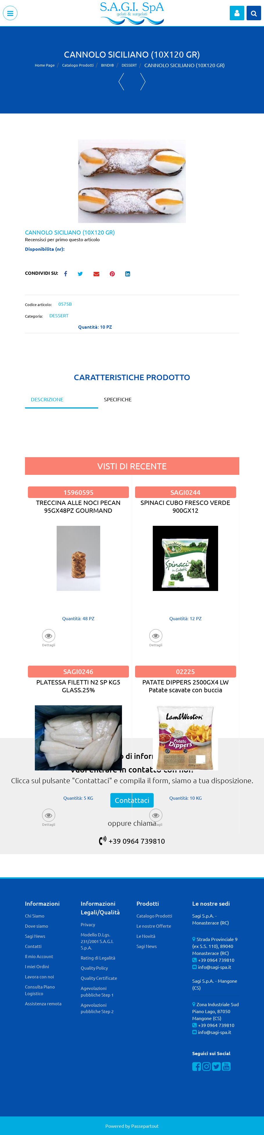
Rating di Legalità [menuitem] (98, 957)
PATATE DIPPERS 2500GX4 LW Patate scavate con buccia (185, 685)
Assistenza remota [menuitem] (43, 1003)
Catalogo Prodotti (78, 65)
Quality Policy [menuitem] (94, 968)
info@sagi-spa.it (214, 967)
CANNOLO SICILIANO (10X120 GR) (184, 65)
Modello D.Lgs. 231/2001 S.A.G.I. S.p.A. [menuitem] (97, 941)
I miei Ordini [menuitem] (37, 966)
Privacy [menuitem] (88, 924)
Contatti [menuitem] (33, 946)
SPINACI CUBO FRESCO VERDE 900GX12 (185, 506)
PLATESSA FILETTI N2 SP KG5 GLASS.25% (78, 685)
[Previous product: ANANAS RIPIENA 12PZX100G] (121, 81)
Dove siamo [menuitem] (36, 926)
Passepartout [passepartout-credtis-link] (145, 1126)
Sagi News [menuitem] (35, 936)
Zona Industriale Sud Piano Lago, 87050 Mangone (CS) (215, 1011)
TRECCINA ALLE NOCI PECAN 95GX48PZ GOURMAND (78, 506)
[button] (132, 180)
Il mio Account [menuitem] (39, 956)
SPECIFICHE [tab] (118, 399)
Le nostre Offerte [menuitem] (154, 926)
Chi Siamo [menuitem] (34, 915)
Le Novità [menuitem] (146, 936)
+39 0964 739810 (132, 840)
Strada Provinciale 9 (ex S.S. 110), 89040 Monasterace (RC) (215, 946)
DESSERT (129, 65)
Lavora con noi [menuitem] (39, 976)
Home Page (45, 65)
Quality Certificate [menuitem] (99, 978)
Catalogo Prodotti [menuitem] (154, 915)
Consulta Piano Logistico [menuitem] (40, 990)
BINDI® (107, 65)
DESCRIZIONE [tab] (47, 399)
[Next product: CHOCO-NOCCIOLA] (143, 81)
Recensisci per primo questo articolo (62, 239)
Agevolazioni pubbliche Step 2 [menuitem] (97, 1008)
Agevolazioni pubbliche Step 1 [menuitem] (97, 991)
